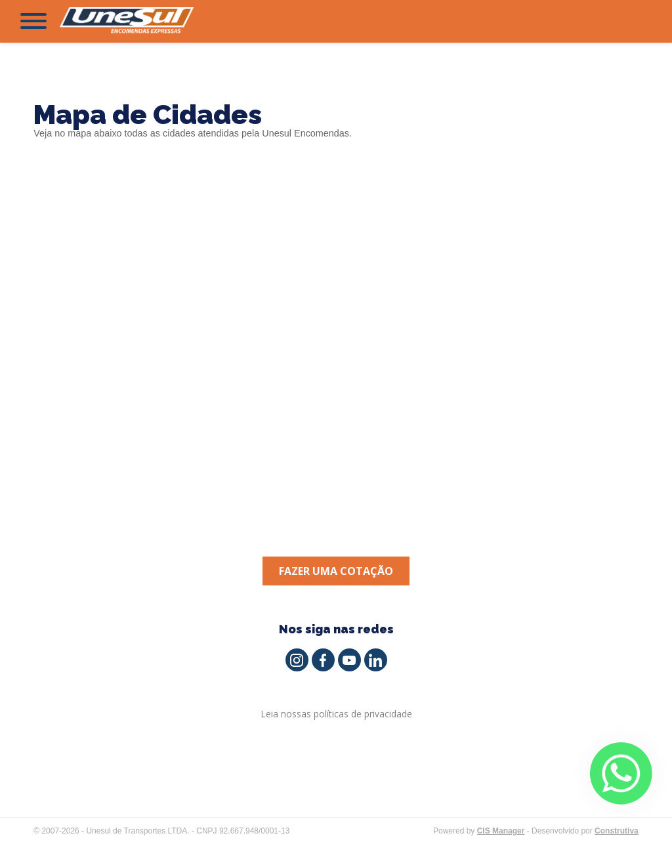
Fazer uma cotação (336, 571)
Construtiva (617, 830)
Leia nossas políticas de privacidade (336, 714)
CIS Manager (501, 830)
